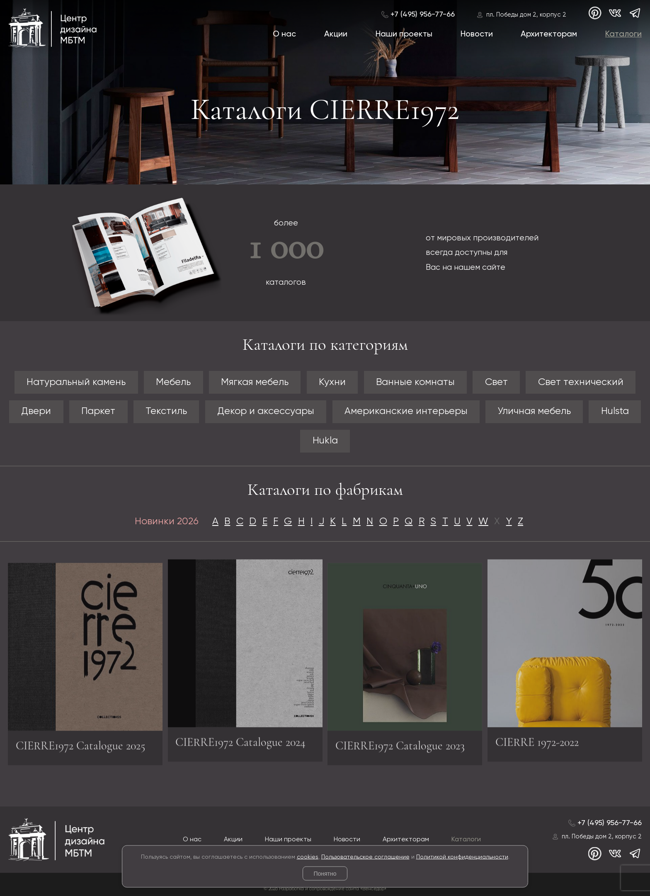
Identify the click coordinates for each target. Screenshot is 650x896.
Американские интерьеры (406, 411)
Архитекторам (549, 34)
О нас (284, 34)
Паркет (98, 411)
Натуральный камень (76, 382)
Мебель (173, 382)
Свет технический (580, 382)
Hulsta (615, 411)
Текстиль (166, 411)
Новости (477, 34)
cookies (307, 857)
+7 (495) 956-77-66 (422, 14)
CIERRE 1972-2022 (537, 738)
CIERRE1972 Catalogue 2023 (400, 749)
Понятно (324, 873)
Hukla (325, 441)
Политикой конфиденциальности (462, 857)
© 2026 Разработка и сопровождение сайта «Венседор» (325, 888)
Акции (335, 34)
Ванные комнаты (415, 382)
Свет (496, 382)
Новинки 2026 (167, 521)
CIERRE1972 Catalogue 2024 (240, 738)
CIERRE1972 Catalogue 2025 (81, 749)
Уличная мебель (534, 411)
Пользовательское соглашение (365, 857)
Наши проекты (404, 34)
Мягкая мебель (255, 382)
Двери (36, 411)
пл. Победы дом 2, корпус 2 (526, 15)
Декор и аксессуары (265, 411)
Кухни (332, 382)
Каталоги (623, 34)
